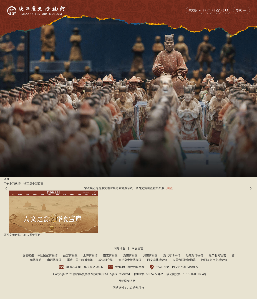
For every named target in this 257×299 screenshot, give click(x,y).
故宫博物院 (70, 255)
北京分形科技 (135, 287)
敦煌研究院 (106, 259)
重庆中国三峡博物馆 (80, 259)
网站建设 (118, 287)
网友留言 (137, 248)
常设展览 (90, 188)
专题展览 (101, 188)
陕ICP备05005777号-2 (148, 274)
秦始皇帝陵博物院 (130, 259)
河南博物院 (150, 255)
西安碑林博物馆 (157, 259)
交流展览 (147, 188)
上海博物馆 (90, 255)
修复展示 (124, 188)
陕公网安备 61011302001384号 (187, 274)
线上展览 (135, 188)
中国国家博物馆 (47, 255)
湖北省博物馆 (171, 255)
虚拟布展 (158, 188)
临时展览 (113, 188)
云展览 (168, 188)
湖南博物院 (130, 255)
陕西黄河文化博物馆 (214, 259)
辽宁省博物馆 (217, 255)
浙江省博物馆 (194, 255)
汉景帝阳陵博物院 (184, 259)
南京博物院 (110, 255)
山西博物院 (54, 259)
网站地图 (119, 248)
